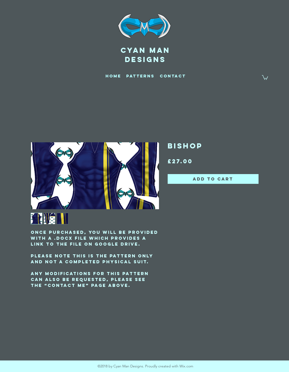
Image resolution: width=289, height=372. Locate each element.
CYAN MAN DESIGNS (145, 55)
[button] (265, 77)
